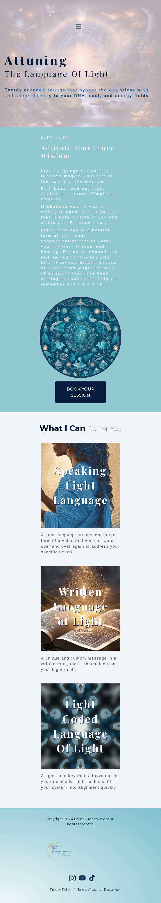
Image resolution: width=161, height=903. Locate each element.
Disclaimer (112, 890)
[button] (80, 392)
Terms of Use (87, 890)
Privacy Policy (60, 890)
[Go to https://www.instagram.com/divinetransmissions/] (72, 878)
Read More (80, 630)
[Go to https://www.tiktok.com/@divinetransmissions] (92, 878)
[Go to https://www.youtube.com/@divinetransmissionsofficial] (82, 878)
